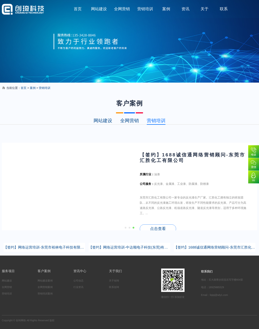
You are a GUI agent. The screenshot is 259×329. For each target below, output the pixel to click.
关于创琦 (114, 280)
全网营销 (122, 9)
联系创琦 (114, 287)
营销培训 (145, 9)
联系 (224, 9)
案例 (166, 9)
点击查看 (158, 228)
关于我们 (115, 271)
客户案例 (44, 271)
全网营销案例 (45, 287)
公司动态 (78, 280)
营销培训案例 (45, 293)
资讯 (185, 9)
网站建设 (99, 9)
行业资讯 (78, 287)
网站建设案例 (45, 280)
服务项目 (8, 271)
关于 (204, 9)
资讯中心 (79, 271)
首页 (78, 9)
